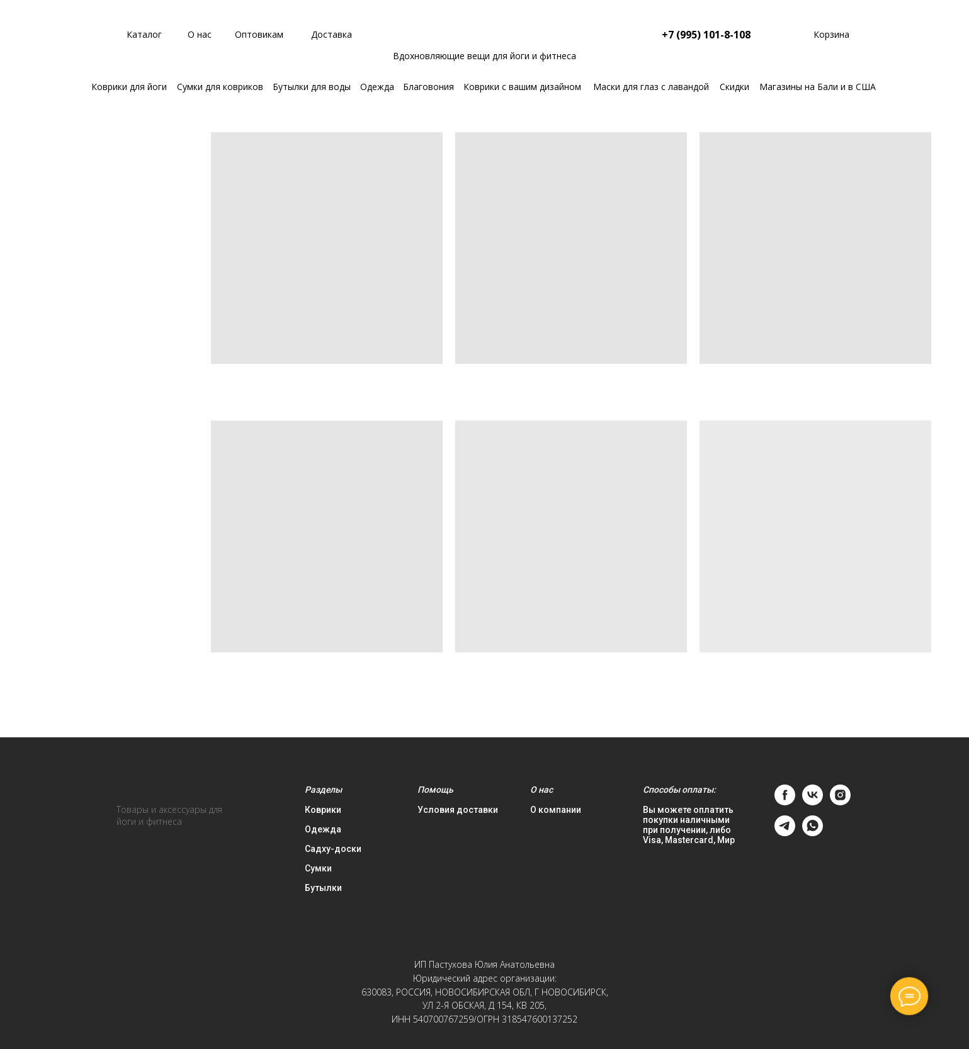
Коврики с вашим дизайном (522, 87)
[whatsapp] (812, 832)
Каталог (144, 34)
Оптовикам (259, 34)
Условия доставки (457, 810)
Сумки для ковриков (220, 87)
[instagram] (840, 802)
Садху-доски (333, 849)
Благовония (428, 87)
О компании (555, 810)
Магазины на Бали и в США (817, 87)
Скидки (734, 87)
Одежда (377, 87)
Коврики (323, 810)
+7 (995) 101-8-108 (706, 35)
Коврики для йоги (129, 87)
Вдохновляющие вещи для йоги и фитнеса (484, 56)
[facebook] (784, 802)
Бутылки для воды (312, 87)
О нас (200, 34)
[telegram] (784, 832)
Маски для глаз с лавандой (651, 87)
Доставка (331, 34)
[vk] (812, 802)
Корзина (831, 34)
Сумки (318, 868)
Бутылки (323, 888)
